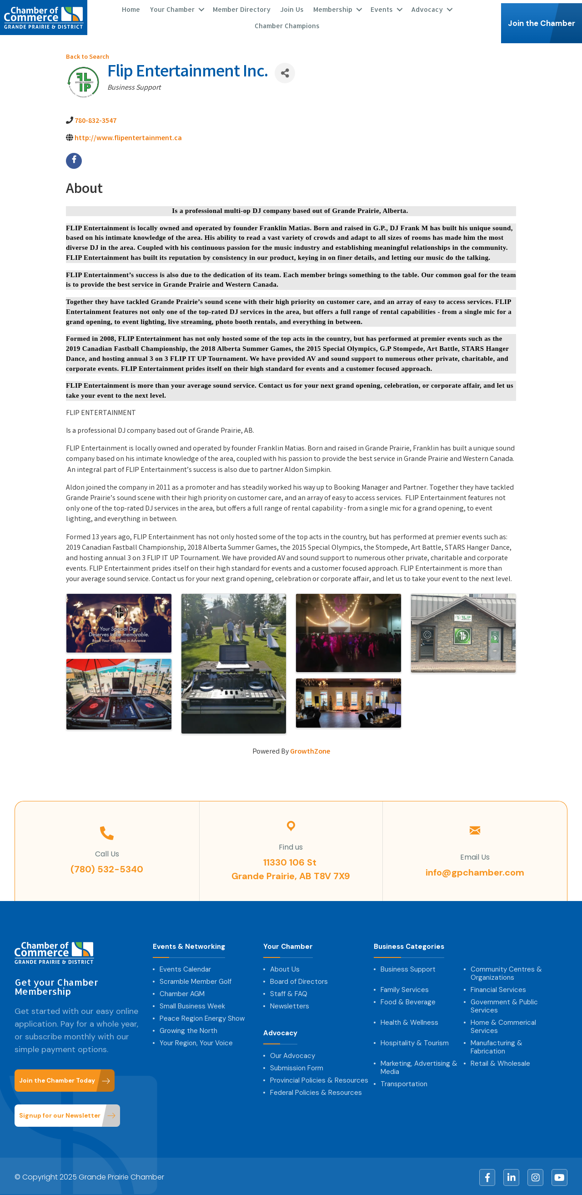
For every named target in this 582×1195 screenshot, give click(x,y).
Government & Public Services (504, 1004)
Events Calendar (185, 967)
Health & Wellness (409, 1020)
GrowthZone (310, 749)
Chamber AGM (182, 991)
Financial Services (498, 987)
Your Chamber (172, 8)
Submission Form (296, 1066)
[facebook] (74, 158)
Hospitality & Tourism (415, 1041)
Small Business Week (192, 1004)
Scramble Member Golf (195, 979)
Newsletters (289, 1004)
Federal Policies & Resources (316, 1090)
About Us (285, 967)
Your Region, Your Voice (196, 1041)
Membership (332, 8)
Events (382, 8)
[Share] (285, 71)
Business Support (408, 967)
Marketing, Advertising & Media (419, 1065)
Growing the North (188, 1028)
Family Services (405, 987)
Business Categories (409, 944)
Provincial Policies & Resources (319, 1078)
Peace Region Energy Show (202, 1016)
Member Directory (242, 8)
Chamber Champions (286, 24)
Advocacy (427, 8)
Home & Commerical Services (503, 1024)
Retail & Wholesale (500, 1061)
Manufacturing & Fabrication (496, 1045)
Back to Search (87, 55)
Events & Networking (189, 944)
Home (131, 8)
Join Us (292, 8)
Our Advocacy (292, 1053)
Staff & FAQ (288, 991)
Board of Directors (299, 979)
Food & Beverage (408, 1000)
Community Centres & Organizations (506, 971)
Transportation (404, 1082)
